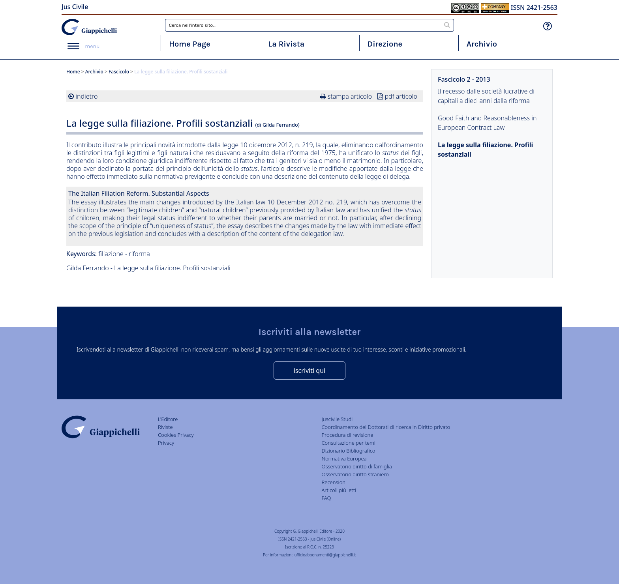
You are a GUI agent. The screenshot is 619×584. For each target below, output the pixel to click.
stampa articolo (350, 96)
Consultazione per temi (348, 442)
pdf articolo (401, 96)
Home (73, 71)
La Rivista (286, 44)
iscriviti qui (309, 370)
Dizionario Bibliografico (348, 450)
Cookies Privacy (176, 434)
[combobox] (309, 25)
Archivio (482, 44)
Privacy (166, 442)
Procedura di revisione (347, 434)
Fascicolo (119, 71)
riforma (139, 253)
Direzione (385, 44)
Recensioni (334, 482)
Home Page (189, 44)
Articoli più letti (338, 490)
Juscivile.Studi (337, 419)
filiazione (111, 253)
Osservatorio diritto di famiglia (356, 466)
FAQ (326, 498)
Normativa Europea (343, 458)
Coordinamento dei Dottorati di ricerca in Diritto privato (385, 427)
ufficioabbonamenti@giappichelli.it (325, 555)
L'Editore (168, 419)
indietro (86, 96)
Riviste (165, 427)
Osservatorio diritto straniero (354, 474)
